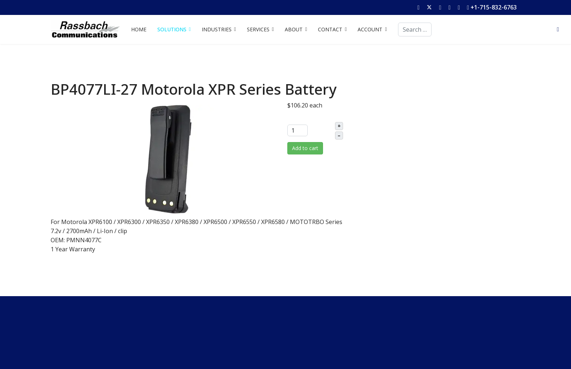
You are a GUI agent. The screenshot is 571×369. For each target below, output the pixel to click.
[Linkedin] (449, 7)
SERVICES (258, 29)
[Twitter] (429, 7)
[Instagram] (459, 7)
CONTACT (330, 29)
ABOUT (294, 29)
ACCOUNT (370, 29)
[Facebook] (418, 7)
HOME (138, 29)
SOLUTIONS (171, 29)
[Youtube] (440, 7)
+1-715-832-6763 (493, 7)
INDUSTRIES (217, 29)
